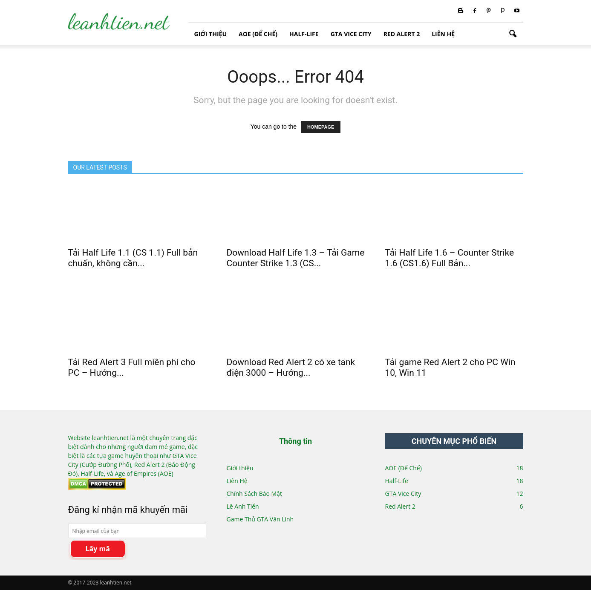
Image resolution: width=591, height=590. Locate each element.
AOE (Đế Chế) (258, 34)
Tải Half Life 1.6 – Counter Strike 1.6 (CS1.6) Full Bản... (449, 258)
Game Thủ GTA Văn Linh (260, 519)
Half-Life (304, 34)
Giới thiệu (210, 34)
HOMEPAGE (320, 127)
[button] (513, 34)
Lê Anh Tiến (243, 506)
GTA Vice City (351, 34)
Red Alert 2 (401, 34)
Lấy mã (98, 548)
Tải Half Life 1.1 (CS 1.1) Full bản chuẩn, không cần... (133, 258)
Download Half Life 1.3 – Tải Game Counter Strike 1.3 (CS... (296, 258)
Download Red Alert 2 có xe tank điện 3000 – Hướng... (291, 367)
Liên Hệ (443, 34)
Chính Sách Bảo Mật (254, 493)
